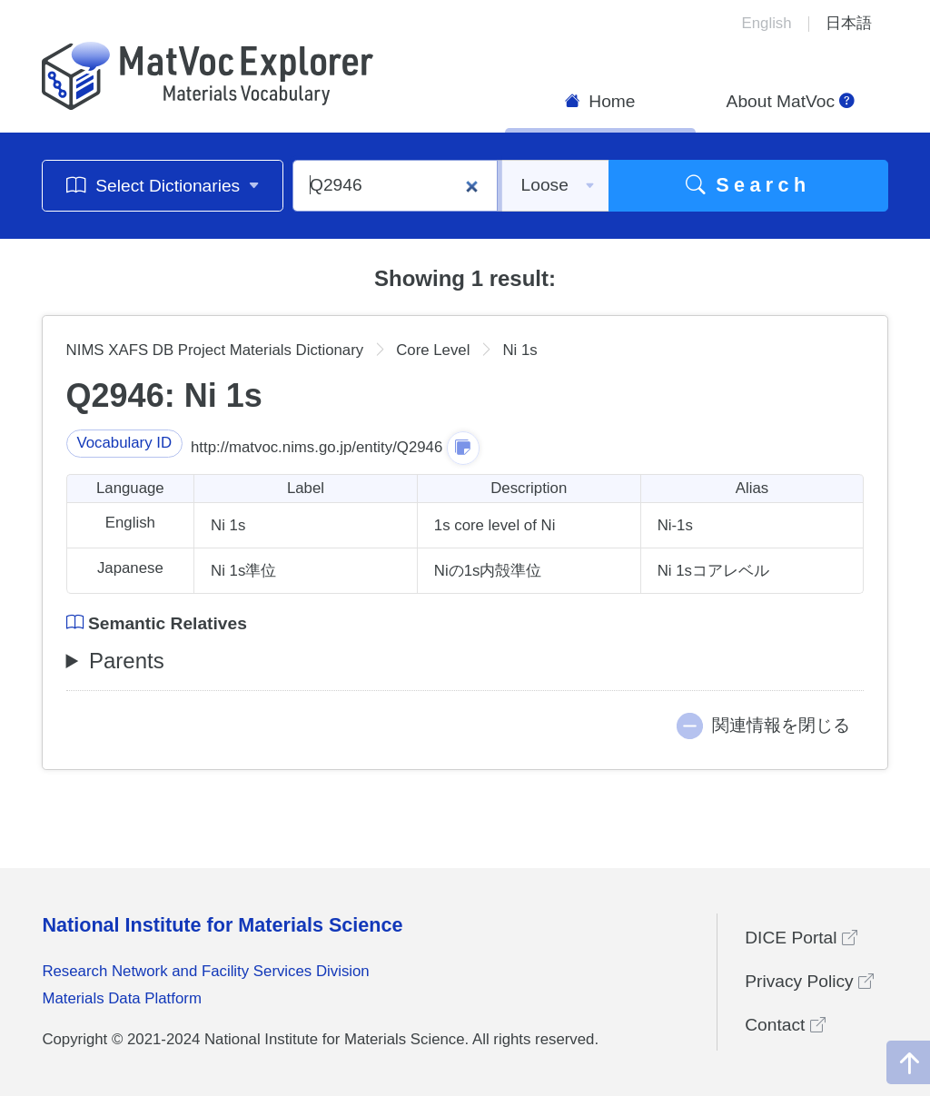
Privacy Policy (809, 981)
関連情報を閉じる (781, 725)
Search (748, 184)
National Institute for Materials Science (222, 924)
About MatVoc (791, 101)
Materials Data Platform (122, 998)
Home (600, 101)
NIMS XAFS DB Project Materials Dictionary (215, 350)
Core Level (433, 350)
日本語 (849, 23)
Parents (126, 660)
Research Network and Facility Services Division (205, 971)
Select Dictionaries (163, 184)
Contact (785, 1024)
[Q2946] (395, 186)
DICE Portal (801, 937)
